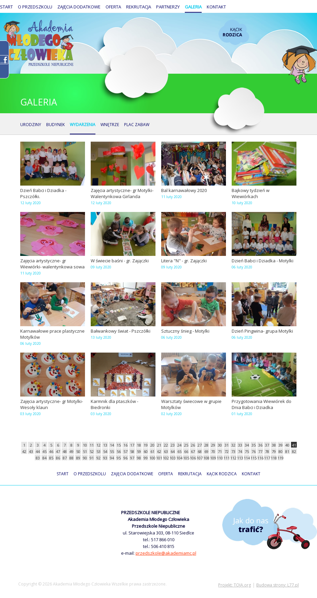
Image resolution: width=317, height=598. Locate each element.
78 (267, 451)
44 (38, 451)
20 (152, 445)
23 (173, 445)
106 (193, 457)
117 (267, 457)
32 (233, 445)
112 (233, 457)
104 (179, 457)
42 (24, 451)
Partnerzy (168, 7)
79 (274, 451)
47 (58, 451)
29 (213, 445)
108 (206, 457)
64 (173, 451)
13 (105, 445)
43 (31, 451)
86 (58, 457)
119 (280, 457)
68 (200, 451)
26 (193, 445)
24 (179, 445)
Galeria (193, 7)
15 (119, 445)
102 (166, 457)
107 (199, 457)
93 (105, 457)
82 (294, 451)
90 (85, 457)
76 (254, 451)
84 (44, 457)
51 (85, 451)
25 (186, 445)
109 (213, 457)
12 (98, 445)
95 (119, 457)
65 (179, 451)
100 (152, 457)
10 (85, 445)
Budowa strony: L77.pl (277, 585)
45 (44, 451)
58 (132, 451)
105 (186, 457)
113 (240, 457)
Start (6, 7)
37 (267, 445)
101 (159, 457)
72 (227, 451)
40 (287, 445)
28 (206, 445)
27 (200, 445)
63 (166, 451)
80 (281, 451)
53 (98, 451)
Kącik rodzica (234, 32)
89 (78, 457)
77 (260, 451)
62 (159, 451)
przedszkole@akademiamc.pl (166, 553)
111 (226, 457)
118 (274, 457)
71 (220, 451)
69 (206, 451)
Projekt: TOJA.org (234, 585)
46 (51, 451)
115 (253, 457)
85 (51, 457)
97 (132, 457)
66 (186, 451)
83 (38, 457)
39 (281, 445)
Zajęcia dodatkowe (78, 7)
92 (98, 457)
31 (227, 445)
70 (213, 451)
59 (139, 451)
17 (132, 445)
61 (152, 451)
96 (125, 457)
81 (287, 451)
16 (125, 445)
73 (233, 451)
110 (220, 457)
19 (146, 445)
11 (92, 445)
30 (220, 445)
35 (254, 445)
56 (119, 451)
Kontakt (216, 7)
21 (159, 445)
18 (139, 445)
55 (112, 451)
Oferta (113, 7)
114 (247, 457)
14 (112, 445)
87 (65, 457)
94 (112, 457)
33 (240, 445)
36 (260, 445)
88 (71, 457)
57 (125, 451)
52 (92, 451)
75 (247, 451)
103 (172, 457)
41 (294, 445)
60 (146, 451)
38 (274, 445)
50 (78, 451)
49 (71, 451)
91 (92, 457)
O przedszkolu (35, 7)
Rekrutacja (138, 7)
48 (65, 451)
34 (247, 445)
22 (166, 445)
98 (139, 457)
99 (146, 457)
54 (105, 451)
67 (193, 451)
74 (240, 451)
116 (260, 457)
